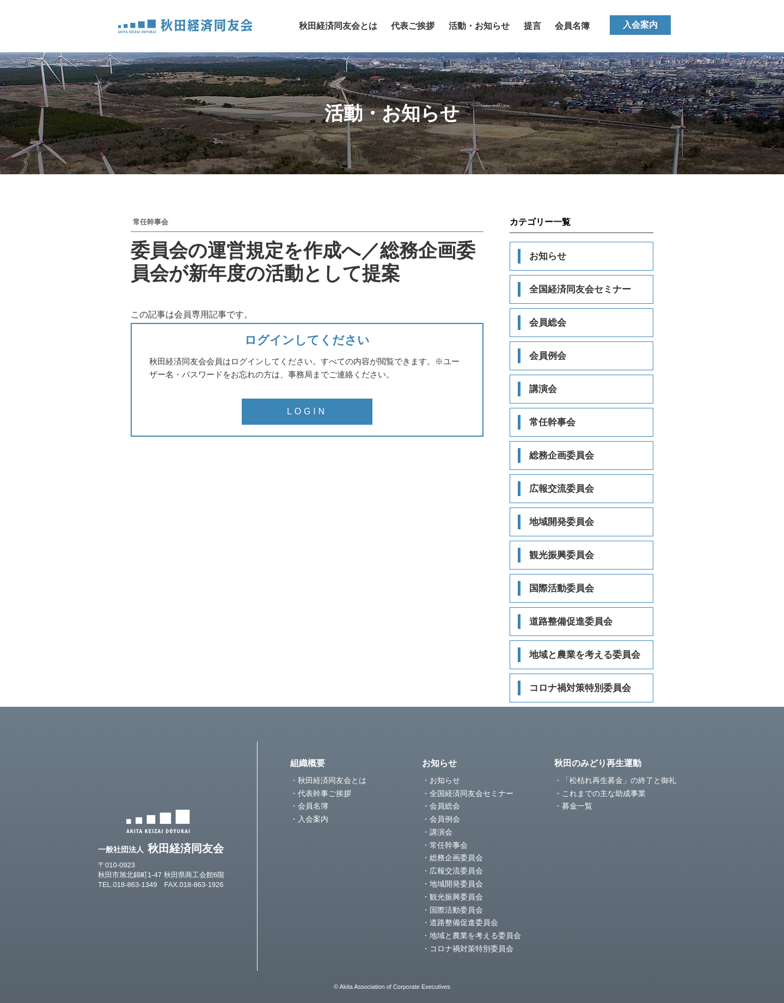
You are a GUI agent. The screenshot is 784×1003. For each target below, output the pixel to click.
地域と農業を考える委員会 (584, 655)
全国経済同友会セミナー (580, 289)
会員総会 (547, 322)
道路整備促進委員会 (570, 621)
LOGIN (307, 411)
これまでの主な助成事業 (604, 793)
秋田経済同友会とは (338, 25)
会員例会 (547, 356)
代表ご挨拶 (412, 25)
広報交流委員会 (561, 489)
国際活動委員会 (561, 588)
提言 (532, 25)
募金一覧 (577, 806)
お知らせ (547, 256)
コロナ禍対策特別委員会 (580, 688)
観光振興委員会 (561, 555)
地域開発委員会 (561, 522)
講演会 (543, 389)
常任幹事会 (552, 422)
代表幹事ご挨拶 (324, 793)
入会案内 (640, 24)
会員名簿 (572, 25)
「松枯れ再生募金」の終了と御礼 (619, 780)
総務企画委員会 (561, 455)
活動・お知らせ (479, 25)
